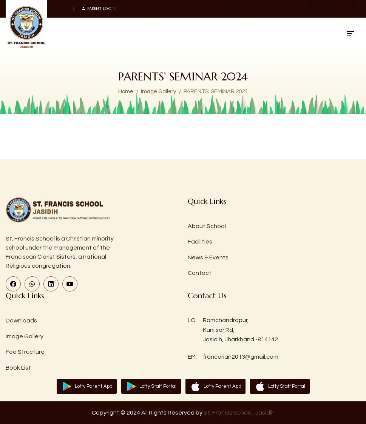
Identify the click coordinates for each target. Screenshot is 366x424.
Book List (18, 368)
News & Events (208, 257)
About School (207, 226)
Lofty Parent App (93, 386)
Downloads (21, 321)
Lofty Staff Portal (157, 386)
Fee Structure (25, 352)
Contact (200, 273)
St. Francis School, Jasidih (239, 413)
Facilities (200, 242)
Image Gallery (158, 91)
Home (125, 91)
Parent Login (99, 8)
